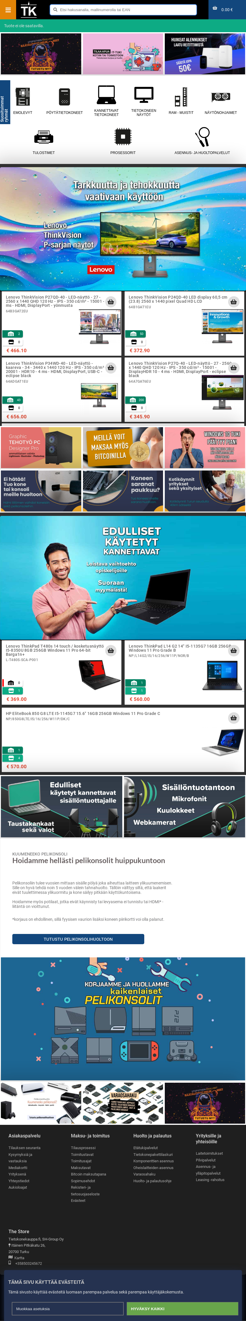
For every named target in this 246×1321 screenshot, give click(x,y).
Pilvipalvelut (206, 1160)
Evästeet (78, 1201)
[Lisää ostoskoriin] (110, 301)
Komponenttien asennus (153, 1161)
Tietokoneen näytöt (143, 101)
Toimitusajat (81, 1161)
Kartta (16, 1258)
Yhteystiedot (19, 1181)
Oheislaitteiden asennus (153, 1168)
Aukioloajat (18, 1187)
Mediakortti (18, 1168)
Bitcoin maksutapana (88, 1174)
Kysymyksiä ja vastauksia (20, 1157)
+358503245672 (25, 1264)
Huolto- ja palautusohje (152, 1181)
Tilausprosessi (83, 1148)
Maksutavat (81, 1168)
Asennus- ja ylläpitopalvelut (208, 1170)
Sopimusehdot (83, 1181)
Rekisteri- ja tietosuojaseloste (85, 1191)
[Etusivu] (28, 17)
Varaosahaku (144, 1174)
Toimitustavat (82, 1154)
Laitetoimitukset (209, 1153)
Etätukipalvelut (145, 1148)
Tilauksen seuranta (24, 1148)
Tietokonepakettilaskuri (153, 1154)
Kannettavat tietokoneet (106, 101)
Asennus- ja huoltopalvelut (202, 141)
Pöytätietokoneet (64, 101)
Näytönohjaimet (221, 101)
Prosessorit (122, 141)
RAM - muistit (181, 101)
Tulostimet (43, 141)
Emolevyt (22, 101)
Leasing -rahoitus (210, 1180)
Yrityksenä (17, 1174)
